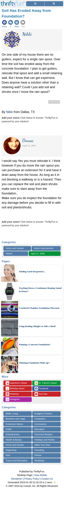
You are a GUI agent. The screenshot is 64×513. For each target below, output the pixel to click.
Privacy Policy (31, 478)
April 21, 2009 (38, 253)
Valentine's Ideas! (16, 383)
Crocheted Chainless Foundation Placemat (39, 308)
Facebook (41, 388)
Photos (37, 455)
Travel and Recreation (16, 460)
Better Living (12, 413)
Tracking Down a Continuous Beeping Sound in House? (40, 290)
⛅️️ (54, 482)
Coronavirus (40, 424)
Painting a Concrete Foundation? (34, 344)
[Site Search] (54, 3)
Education (39, 429)
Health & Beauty (14, 439)
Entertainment (12, 434)
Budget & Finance (43, 413)
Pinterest (12, 394)
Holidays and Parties (44, 439)
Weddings (39, 460)
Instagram (13, 399)
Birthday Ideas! (15, 388)
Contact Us (47, 478)
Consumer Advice (14, 424)
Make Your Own (42, 445)
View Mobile (40, 475)
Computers (39, 418)
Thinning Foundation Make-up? (34, 362)
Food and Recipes (43, 434)
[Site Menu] (35, 3)
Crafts (9, 429)
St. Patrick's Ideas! (45, 383)
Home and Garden (15, 248)
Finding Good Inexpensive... (32, 271)
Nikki (9, 112)
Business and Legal (15, 418)
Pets (8, 455)
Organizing (11, 450)
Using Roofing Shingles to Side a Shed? (37, 326)
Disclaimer (16, 478)
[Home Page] (12, 2)
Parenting (39, 450)
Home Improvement (43, 248)
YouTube (40, 394)
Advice (9, 253)
